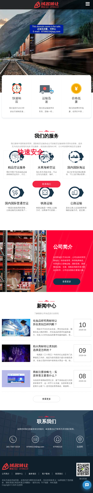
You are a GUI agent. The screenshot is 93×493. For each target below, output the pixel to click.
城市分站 (36, 482)
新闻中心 (19, 474)
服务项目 (32, 474)
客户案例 (46, 474)
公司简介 (5, 474)
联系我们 (46, 184)
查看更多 (66, 281)
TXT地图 (44, 482)
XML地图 (53, 482)
